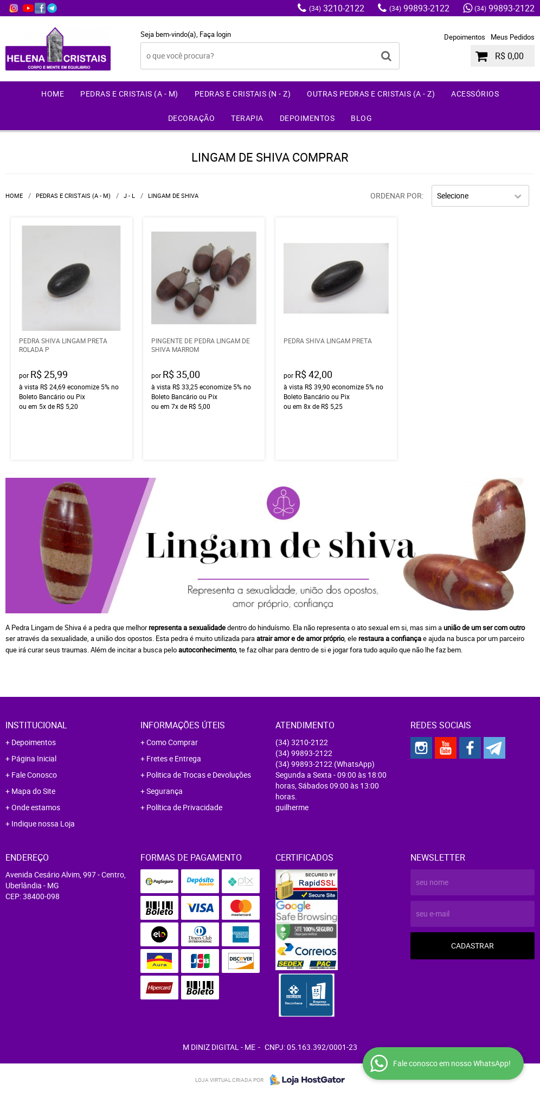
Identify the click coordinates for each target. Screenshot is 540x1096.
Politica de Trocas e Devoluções (198, 775)
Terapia (247, 118)
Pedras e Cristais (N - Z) (243, 93)
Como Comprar (172, 742)
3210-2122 (336, 8)
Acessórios (475, 93)
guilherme (291, 807)
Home (52, 93)
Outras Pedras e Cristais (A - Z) (371, 93)
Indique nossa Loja (43, 823)
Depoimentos (464, 37)
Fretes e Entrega (173, 758)
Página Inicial (33, 758)
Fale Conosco (34, 775)
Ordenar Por (396, 195)
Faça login (215, 34)
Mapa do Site (33, 791)
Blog (361, 118)
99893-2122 (419, 8)
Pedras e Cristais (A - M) (129, 93)
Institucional (36, 725)
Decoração (191, 118)
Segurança (164, 791)
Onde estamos (35, 807)
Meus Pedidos (513, 37)
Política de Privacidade (184, 807)
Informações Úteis (182, 725)
